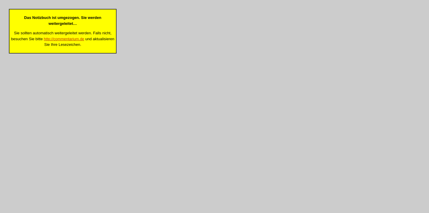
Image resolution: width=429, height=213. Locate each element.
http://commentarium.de (64, 39)
